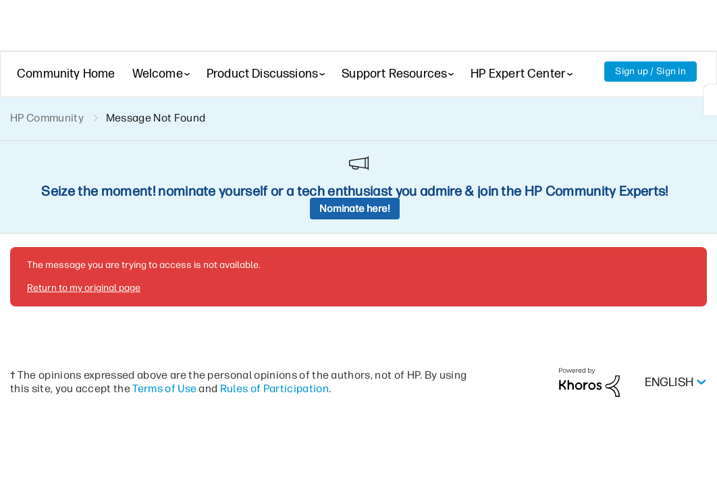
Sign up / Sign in (650, 71)
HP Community (47, 118)
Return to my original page (82, 195)
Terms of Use (194, 294)
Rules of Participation (306, 294)
